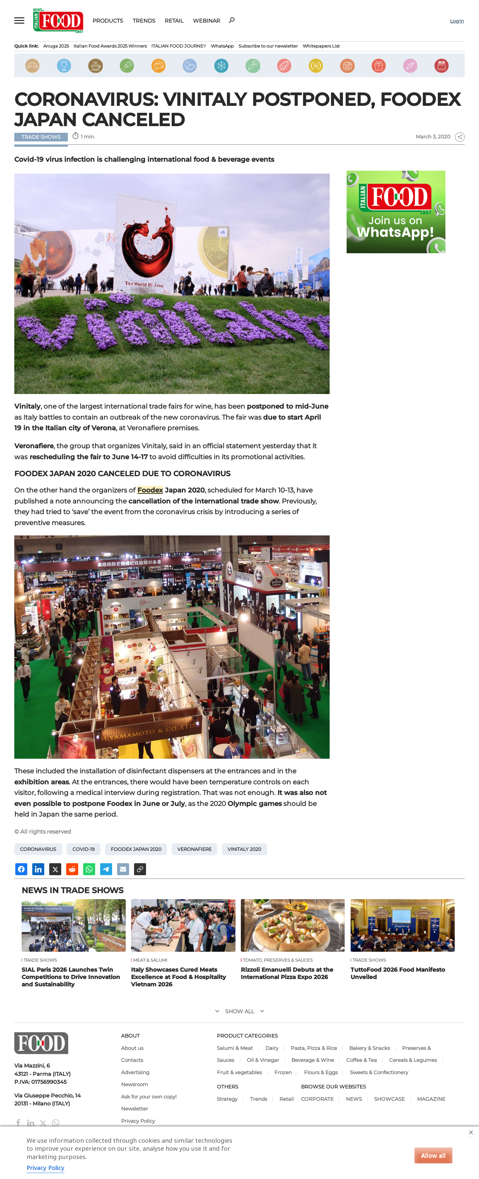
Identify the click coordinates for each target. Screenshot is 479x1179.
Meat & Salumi (150, 960)
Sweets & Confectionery (379, 1073)
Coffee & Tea (361, 1060)
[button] (19, 21)
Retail (174, 20)
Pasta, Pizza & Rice (314, 1048)
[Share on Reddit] (72, 869)
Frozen (283, 1073)
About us (132, 1048)
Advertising (135, 1073)
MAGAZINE (431, 1099)
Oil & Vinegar (263, 1060)
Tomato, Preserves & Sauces (278, 960)
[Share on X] (55, 869)
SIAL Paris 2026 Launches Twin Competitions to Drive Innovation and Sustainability (71, 977)
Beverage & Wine (312, 1060)
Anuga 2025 (56, 46)
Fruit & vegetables (239, 1073)
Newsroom (134, 1084)
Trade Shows (40, 960)
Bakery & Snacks (369, 1048)
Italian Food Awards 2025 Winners (110, 46)
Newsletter (134, 1109)
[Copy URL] (140, 869)
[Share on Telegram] (106, 869)
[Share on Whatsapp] (89, 869)
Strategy (227, 1099)
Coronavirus (38, 849)
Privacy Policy (138, 1121)
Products (107, 20)
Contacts (132, 1060)
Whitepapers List (321, 46)
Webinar (206, 20)
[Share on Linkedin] (38, 869)
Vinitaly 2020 (244, 849)
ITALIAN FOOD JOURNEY (178, 46)
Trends (144, 20)
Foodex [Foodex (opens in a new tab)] (150, 490)
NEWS (354, 1099)
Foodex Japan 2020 (136, 849)
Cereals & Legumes (413, 1060)
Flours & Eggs (321, 1073)
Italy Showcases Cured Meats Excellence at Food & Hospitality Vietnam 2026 (178, 977)
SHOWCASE (389, 1099)
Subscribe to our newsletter (268, 46)
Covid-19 (84, 849)
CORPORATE (317, 1099)
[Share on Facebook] (21, 869)
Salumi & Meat (235, 1048)
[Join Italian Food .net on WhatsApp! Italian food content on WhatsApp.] (396, 212)
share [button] (459, 137)
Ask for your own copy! (149, 1097)
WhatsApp (222, 46)
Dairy (271, 1048)
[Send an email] (123, 869)
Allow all (433, 1155)
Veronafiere (194, 849)
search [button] (232, 20)
